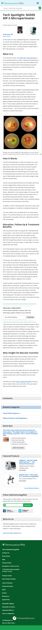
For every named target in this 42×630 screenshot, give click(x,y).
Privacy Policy (6, 563)
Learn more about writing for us (12, 533)
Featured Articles (7, 586)
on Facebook (10, 511)
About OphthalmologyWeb (10, 549)
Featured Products (11, 456)
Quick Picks (6, 599)
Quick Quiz (7, 426)
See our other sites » (8, 623)
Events (4, 593)
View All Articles (7, 583)
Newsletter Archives (8, 607)
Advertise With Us (8, 610)
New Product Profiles (9, 579)
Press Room (6, 556)
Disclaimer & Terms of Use (10, 566)
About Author (7, 36)
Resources (5, 596)
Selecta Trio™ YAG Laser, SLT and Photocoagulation (29, 475)
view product (22, 470)
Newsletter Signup (8, 603)
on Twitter (25, 511)
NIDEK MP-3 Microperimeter (27, 58)
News (4, 589)
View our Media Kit (8, 613)
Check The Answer (18, 448)
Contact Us (5, 553)
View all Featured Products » (31, 488)
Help (3, 559)
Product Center (7, 575)
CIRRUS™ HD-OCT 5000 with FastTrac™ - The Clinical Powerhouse (28, 462)
